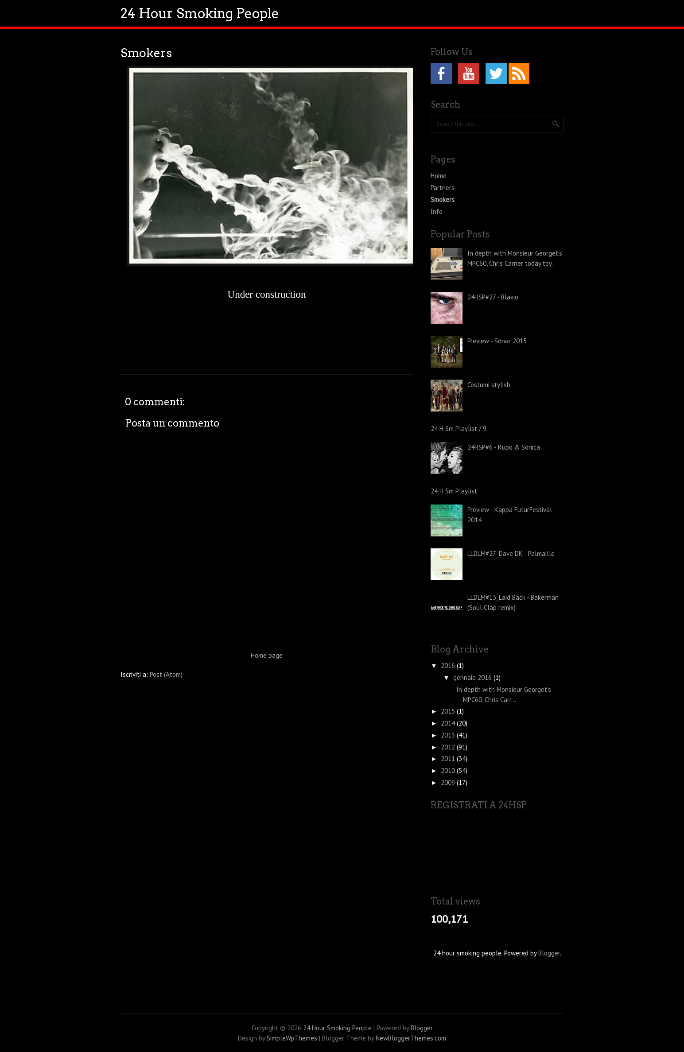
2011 (449, 758)
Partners (443, 187)
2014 (449, 723)
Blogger (549, 953)
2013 (449, 735)
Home (439, 175)
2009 (449, 782)
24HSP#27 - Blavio (492, 297)
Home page (267, 655)
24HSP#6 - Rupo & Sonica (503, 447)
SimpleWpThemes (292, 1038)
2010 (449, 770)
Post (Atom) (166, 674)
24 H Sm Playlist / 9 (458, 428)
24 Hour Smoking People (199, 13)
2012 (449, 747)
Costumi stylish (488, 384)
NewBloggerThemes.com (411, 1038)
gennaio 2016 (473, 677)
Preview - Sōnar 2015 (497, 341)
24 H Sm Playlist (454, 491)
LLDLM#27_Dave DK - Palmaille (511, 553)
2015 (449, 711)
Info (437, 211)
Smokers (146, 53)
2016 (449, 665)
